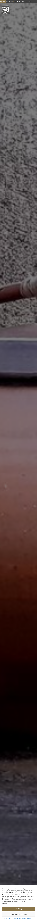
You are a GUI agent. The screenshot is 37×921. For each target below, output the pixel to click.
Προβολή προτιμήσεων (18, 914)
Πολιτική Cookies (7, 918)
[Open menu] (12, 11)
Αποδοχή (18, 909)
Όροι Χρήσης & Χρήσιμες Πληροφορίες (23, 918)
